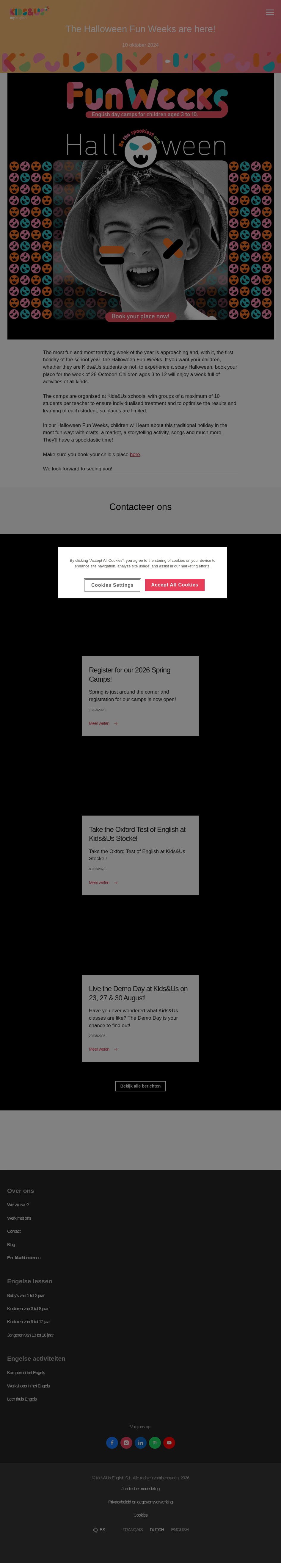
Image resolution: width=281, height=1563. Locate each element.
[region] (142, 572)
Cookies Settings (112, 585)
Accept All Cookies (175, 584)
